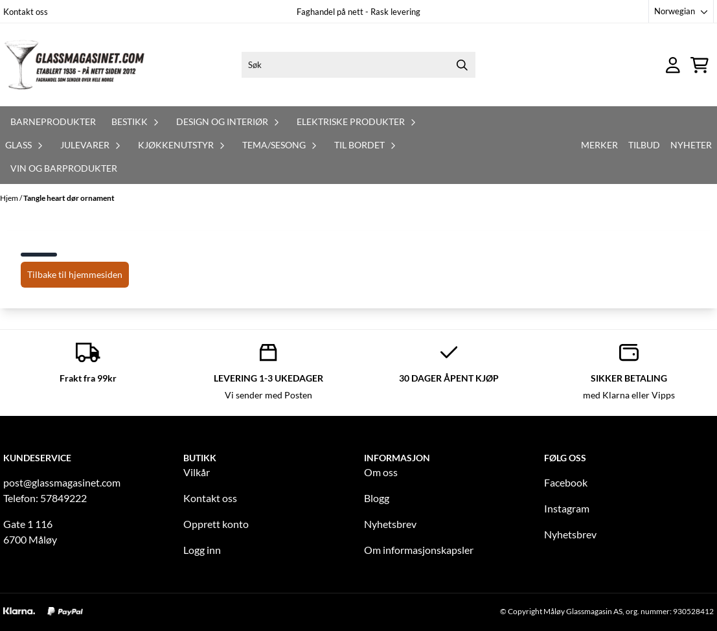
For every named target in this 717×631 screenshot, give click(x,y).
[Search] (462, 65)
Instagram (566, 508)
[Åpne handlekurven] (699, 65)
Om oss (381, 472)
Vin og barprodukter (63, 168)
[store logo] (74, 64)
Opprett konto (216, 524)
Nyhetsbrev (390, 524)
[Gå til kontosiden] (673, 65)
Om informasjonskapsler (418, 550)
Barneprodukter (53, 121)
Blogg (376, 498)
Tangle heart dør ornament (69, 198)
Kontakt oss (25, 11)
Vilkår (196, 472)
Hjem (9, 198)
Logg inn (202, 550)
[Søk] (358, 65)
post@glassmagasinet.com (61, 482)
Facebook (565, 482)
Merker (599, 144)
